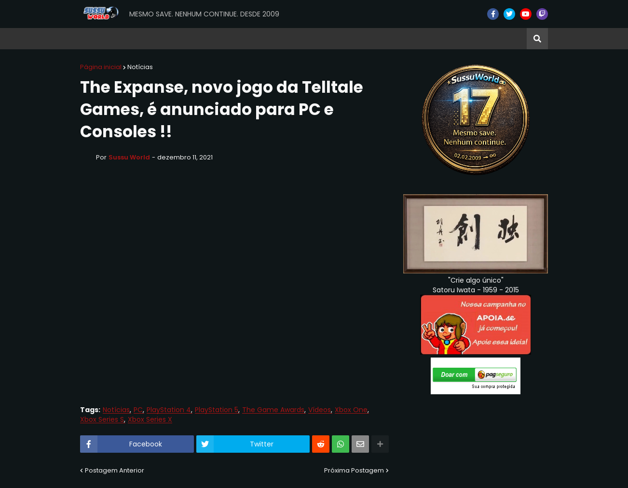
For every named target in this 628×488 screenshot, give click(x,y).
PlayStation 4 (169, 410)
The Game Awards (273, 410)
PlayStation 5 (216, 410)
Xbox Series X (150, 419)
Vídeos (319, 410)
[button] (537, 38)
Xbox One (351, 410)
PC (138, 410)
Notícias (140, 67)
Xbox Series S (102, 419)
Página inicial (101, 67)
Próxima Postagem (354, 470)
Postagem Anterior (114, 470)
